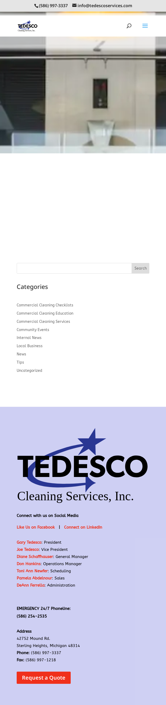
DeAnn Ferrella (30, 585)
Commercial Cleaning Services (43, 321)
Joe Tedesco (28, 549)
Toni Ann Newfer (32, 571)
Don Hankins (29, 563)
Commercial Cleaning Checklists (45, 305)
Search (140, 268)
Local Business (30, 346)
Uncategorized (29, 370)
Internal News (29, 338)
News (21, 354)
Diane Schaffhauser (35, 556)
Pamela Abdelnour (34, 578)
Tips (20, 362)
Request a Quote (43, 677)
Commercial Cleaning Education (45, 313)
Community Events (33, 330)
